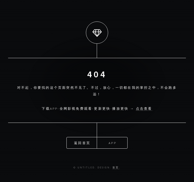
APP (112, 143)
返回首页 (82, 143)
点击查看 (144, 108)
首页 (115, 167)
